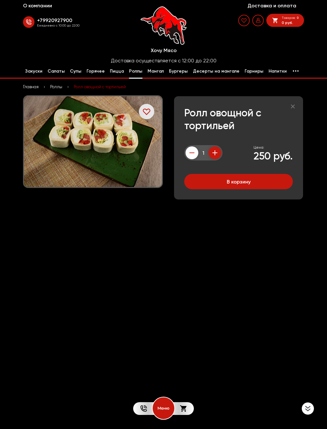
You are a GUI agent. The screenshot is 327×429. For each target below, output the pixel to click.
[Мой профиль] (258, 20)
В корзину (239, 181)
